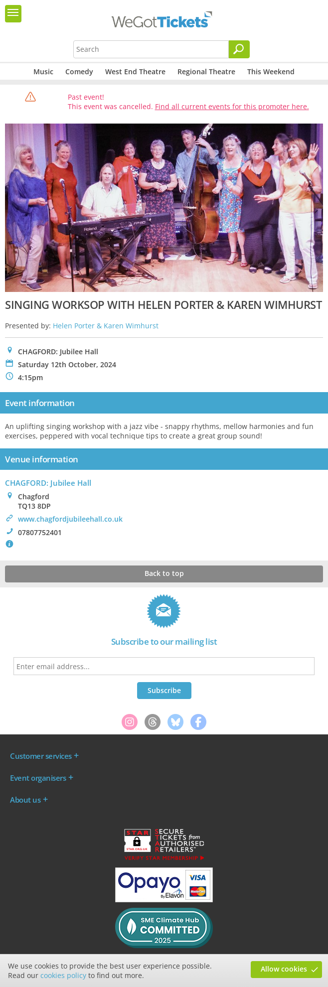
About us (25, 800)
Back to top (164, 573)
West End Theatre (135, 71)
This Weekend (271, 71)
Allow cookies (284, 969)
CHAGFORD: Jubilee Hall (48, 483)
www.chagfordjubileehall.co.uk (70, 519)
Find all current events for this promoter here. (232, 106)
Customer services (41, 756)
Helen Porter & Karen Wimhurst (106, 325)
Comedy (79, 71)
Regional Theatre (206, 71)
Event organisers (38, 778)
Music (43, 71)
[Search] (239, 49)
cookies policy (63, 975)
